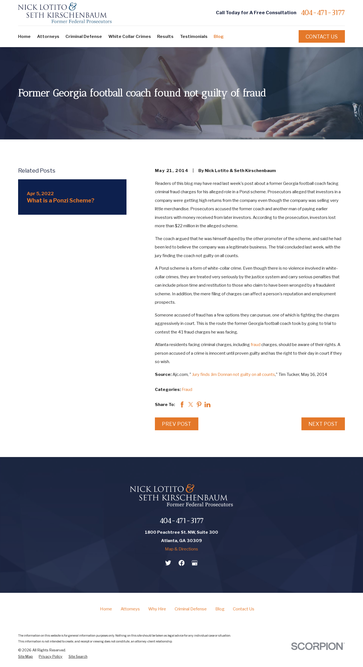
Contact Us (322, 36)
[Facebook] (181, 563)
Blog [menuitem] (219, 36)
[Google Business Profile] (195, 563)
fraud (255, 344)
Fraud (187, 389)
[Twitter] (168, 563)
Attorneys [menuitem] (48, 36)
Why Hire (157, 609)
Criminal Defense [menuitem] (83, 36)
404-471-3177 (323, 12)
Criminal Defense (191, 609)
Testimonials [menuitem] (194, 36)
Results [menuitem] (165, 36)
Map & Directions (181, 549)
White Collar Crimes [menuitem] (129, 36)
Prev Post (176, 424)
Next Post (323, 424)
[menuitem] (25, 656)
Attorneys (130, 609)
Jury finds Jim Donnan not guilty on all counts (233, 374)
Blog (220, 609)
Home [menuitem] (24, 36)
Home (106, 609)
